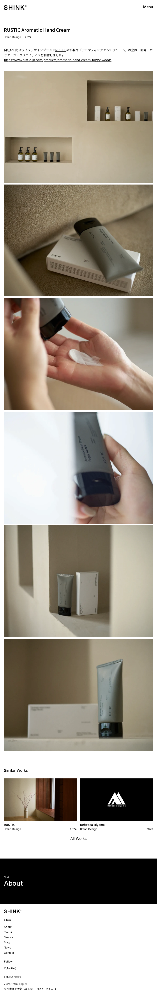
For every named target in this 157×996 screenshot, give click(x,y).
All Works (78, 838)
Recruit (8, 932)
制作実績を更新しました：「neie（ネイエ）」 (30, 989)
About (8, 927)
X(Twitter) (10, 968)
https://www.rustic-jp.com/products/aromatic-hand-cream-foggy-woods (57, 60)
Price (7, 942)
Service (8, 937)
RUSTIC (60, 50)
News (7, 947)
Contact (9, 952)
